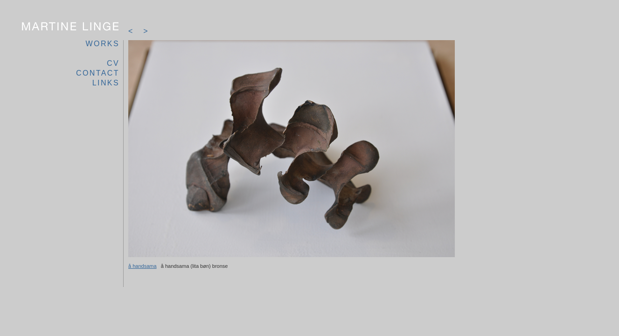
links (105, 83)
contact (97, 73)
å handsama (142, 266)
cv (113, 63)
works (102, 44)
